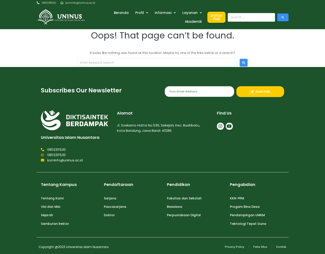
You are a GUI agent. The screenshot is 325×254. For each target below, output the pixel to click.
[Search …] (251, 17)
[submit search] (283, 17)
